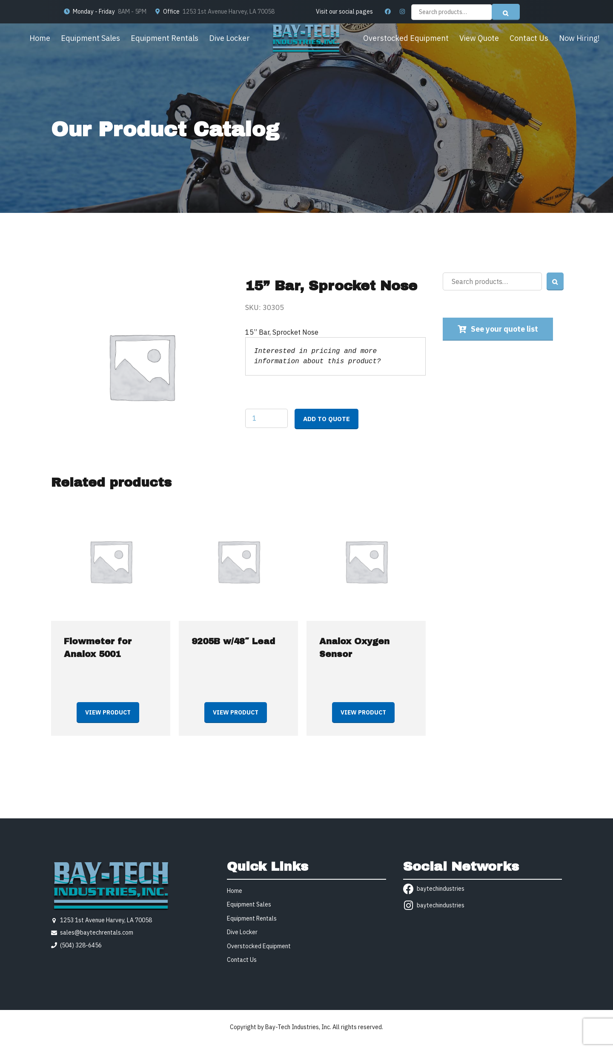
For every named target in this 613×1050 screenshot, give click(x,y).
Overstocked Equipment (406, 38)
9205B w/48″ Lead (233, 641)
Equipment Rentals (164, 38)
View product (108, 712)
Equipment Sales (90, 38)
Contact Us (529, 38)
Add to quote (326, 419)
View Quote (479, 38)
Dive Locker (229, 38)
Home (39, 38)
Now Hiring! (579, 38)
